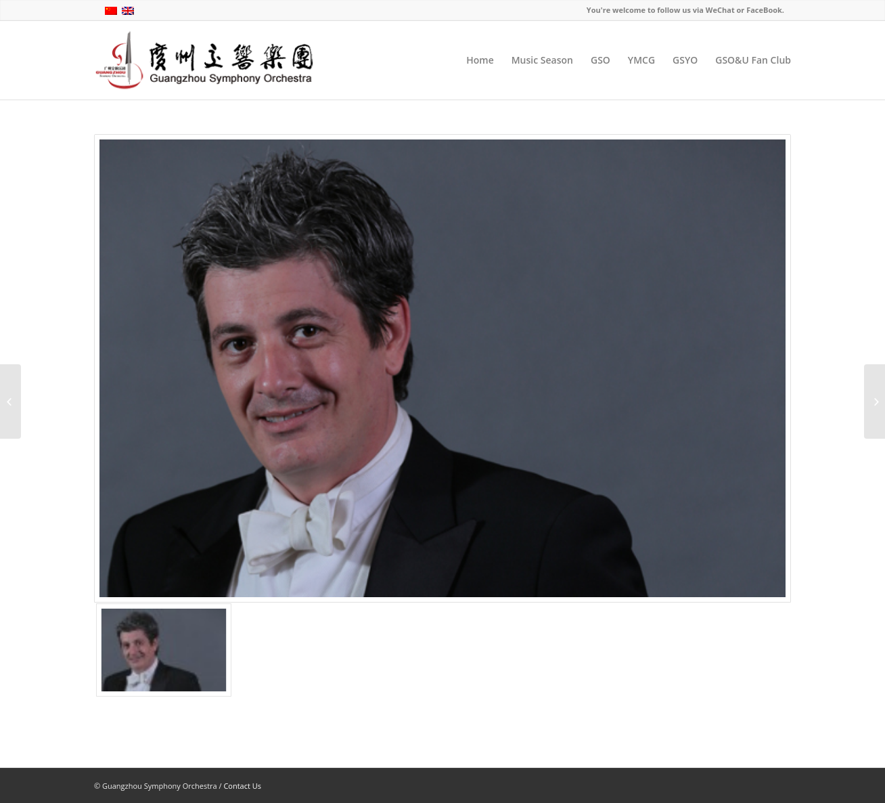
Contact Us (242, 786)
